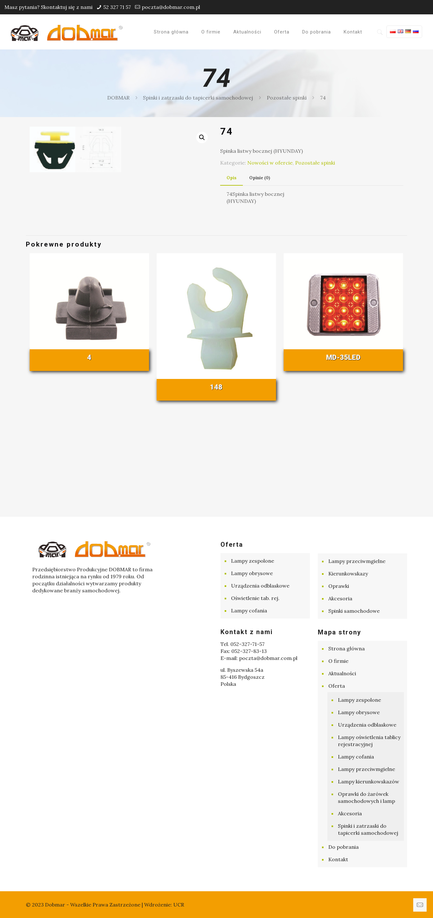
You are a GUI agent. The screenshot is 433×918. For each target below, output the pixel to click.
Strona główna (346, 648)
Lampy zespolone (252, 561)
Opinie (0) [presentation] (259, 178)
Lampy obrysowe (252, 573)
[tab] (231, 178)
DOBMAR (118, 97)
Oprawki (338, 586)
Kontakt (338, 859)
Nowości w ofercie (270, 162)
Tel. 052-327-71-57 (242, 644)
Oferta (336, 686)
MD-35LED (343, 454)
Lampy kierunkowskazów (368, 781)
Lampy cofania (249, 610)
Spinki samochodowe (354, 611)
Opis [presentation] (231, 178)
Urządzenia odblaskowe (260, 585)
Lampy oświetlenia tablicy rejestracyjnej (369, 740)
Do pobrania (343, 847)
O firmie (338, 661)
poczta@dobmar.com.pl (171, 7)
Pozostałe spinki (287, 97)
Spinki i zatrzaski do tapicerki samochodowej (198, 97)
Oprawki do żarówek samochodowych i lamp (366, 797)
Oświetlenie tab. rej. (255, 598)
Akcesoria (340, 598)
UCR (178, 904)
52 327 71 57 (117, 7)
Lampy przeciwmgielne (356, 561)
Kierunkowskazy (348, 573)
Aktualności (342, 673)
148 (216, 484)
